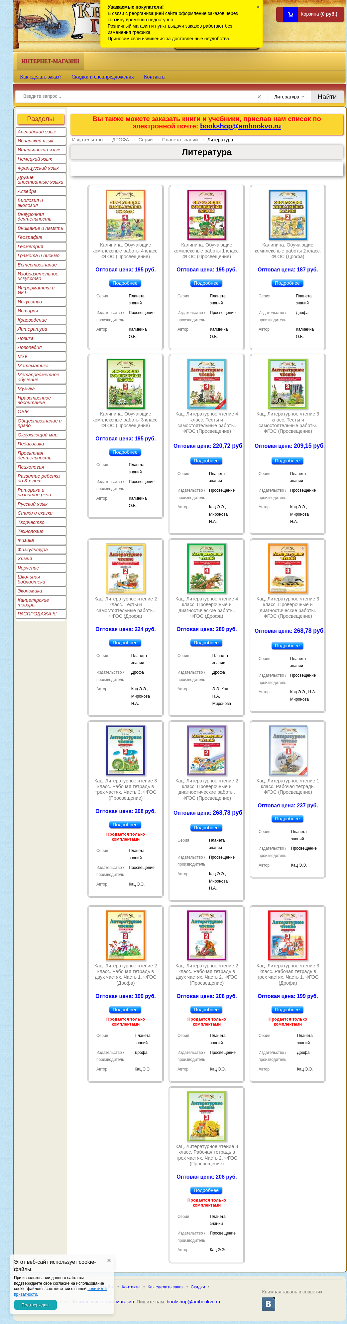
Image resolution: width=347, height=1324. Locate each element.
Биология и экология (30, 203)
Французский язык (38, 168)
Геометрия (30, 246)
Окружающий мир (38, 434)
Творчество (31, 522)
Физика (26, 540)
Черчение (28, 568)
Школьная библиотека (31, 579)
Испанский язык (36, 140)
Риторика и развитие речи (34, 492)
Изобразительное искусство (38, 276)
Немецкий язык (35, 159)
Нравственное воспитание (34, 400)
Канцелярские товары (33, 602)
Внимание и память (40, 228)
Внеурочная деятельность (35, 217)
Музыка (26, 388)
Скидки (198, 1286)
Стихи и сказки (35, 513)
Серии (146, 139)
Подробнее (125, 283)
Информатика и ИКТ (36, 290)
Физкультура (33, 549)
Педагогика (31, 443)
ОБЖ (23, 411)
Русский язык (33, 504)
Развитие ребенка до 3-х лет (39, 478)
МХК (23, 356)
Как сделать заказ (165, 1286)
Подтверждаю (36, 1304)
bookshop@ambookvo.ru (240, 126)
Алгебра (27, 191)
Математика (33, 365)
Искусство (30, 301)
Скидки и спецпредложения (102, 77)
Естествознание (37, 264)
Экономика (30, 590)
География (30, 237)
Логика (26, 338)
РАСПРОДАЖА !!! (37, 613)
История (28, 310)
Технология (31, 531)
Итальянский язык (39, 149)
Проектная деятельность (35, 455)
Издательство (87, 139)
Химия (25, 558)
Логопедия (30, 347)
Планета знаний (180, 139)
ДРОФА (120, 139)
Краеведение (32, 320)
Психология (31, 467)
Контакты (155, 77)
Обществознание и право (40, 423)
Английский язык (37, 131)
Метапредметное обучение (38, 377)
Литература (32, 329)
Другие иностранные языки (40, 180)
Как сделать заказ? (40, 77)
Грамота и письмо (38, 255)
